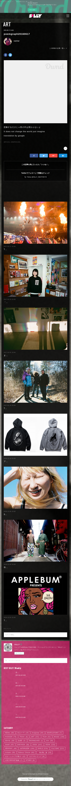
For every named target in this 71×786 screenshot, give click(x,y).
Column (10, 762)
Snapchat (38, 743)
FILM (47, 747)
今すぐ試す (32, 9)
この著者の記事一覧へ (58, 48)
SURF (21, 751)
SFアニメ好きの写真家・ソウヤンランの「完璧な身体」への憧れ (34, 524)
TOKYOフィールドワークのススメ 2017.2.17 (25, 249)
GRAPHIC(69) (15, 142)
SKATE (10, 751)
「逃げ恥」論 (44, 762)
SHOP (9, 755)
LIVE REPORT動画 (14, 770)
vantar (17, 41)
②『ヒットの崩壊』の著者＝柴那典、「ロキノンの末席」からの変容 (40, 693)
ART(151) (7, 142)
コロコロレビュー (37, 766)
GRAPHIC (11, 759)
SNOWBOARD (36, 751)
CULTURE (57, 759)
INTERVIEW (27, 759)
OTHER (30, 770)
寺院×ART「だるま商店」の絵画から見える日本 (26, 578)
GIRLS (43, 759)
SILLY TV (23, 743)
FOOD (24, 747)
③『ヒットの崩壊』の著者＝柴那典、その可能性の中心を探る (38, 682)
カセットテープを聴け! (15, 766)
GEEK (37, 755)
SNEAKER (23, 755)
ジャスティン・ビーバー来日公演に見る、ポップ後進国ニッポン (38, 714)
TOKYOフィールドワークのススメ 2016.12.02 (26, 630)
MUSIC (59, 747)
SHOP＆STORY (54, 743)
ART (7, 24)
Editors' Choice (26, 762)
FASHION (11, 747)
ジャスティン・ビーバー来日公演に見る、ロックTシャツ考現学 (38, 725)
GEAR (50, 755)
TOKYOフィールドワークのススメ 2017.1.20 (25, 415)
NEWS (9, 743)
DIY (49, 751)
